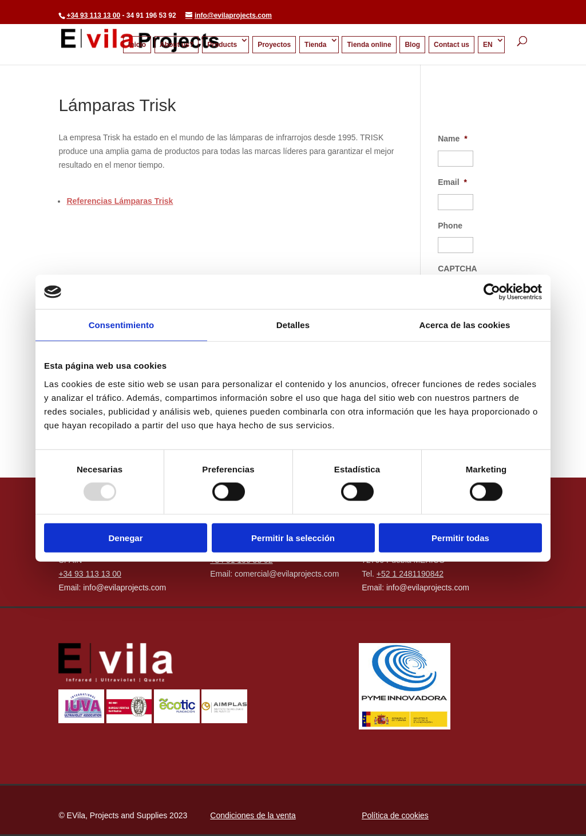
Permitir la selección (293, 537)
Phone (450, 225)
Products (222, 45)
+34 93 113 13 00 (93, 15)
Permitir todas (460, 537)
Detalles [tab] (293, 325)
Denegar (125, 537)
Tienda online (369, 45)
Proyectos (274, 45)
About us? (176, 45)
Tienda (315, 45)
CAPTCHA (457, 268)
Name (453, 138)
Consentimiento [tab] (122, 325)
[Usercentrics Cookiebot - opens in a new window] (492, 292)
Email (452, 182)
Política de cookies (395, 815)
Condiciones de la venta (252, 815)
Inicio (137, 45)
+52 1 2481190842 (410, 573)
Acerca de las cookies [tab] (464, 325)
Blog (412, 45)
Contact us (451, 45)
